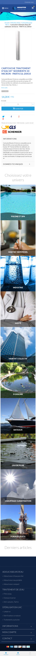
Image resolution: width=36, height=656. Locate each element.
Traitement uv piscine (12, 620)
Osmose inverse (10, 598)
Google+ (22, 117)
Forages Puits (18, 536)
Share (13, 117)
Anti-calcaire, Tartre (11, 602)
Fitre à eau (8, 594)
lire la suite (4, 87)
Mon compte (9, 632)
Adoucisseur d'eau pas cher (14, 576)
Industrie (18, 287)
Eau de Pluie (18, 465)
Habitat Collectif (18, 359)
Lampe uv (7, 611)
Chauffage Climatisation (18, 501)
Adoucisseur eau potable (13, 580)
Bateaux (18, 430)
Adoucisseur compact (11, 584)
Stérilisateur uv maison (12, 615)
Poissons (18, 394)
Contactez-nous (29, 2)
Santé (18, 323)
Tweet (5, 117)
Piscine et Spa (18, 216)
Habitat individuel (18, 252)
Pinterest (6, 119)
